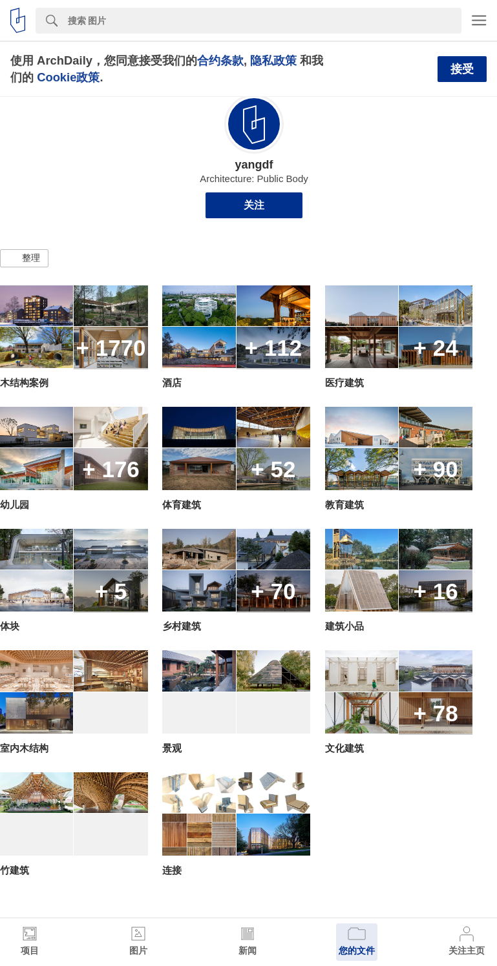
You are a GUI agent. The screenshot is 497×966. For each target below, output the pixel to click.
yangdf (254, 164)
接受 (462, 69)
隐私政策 (273, 60)
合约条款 (220, 60)
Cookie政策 (68, 77)
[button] (24, 258)
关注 (254, 205)
